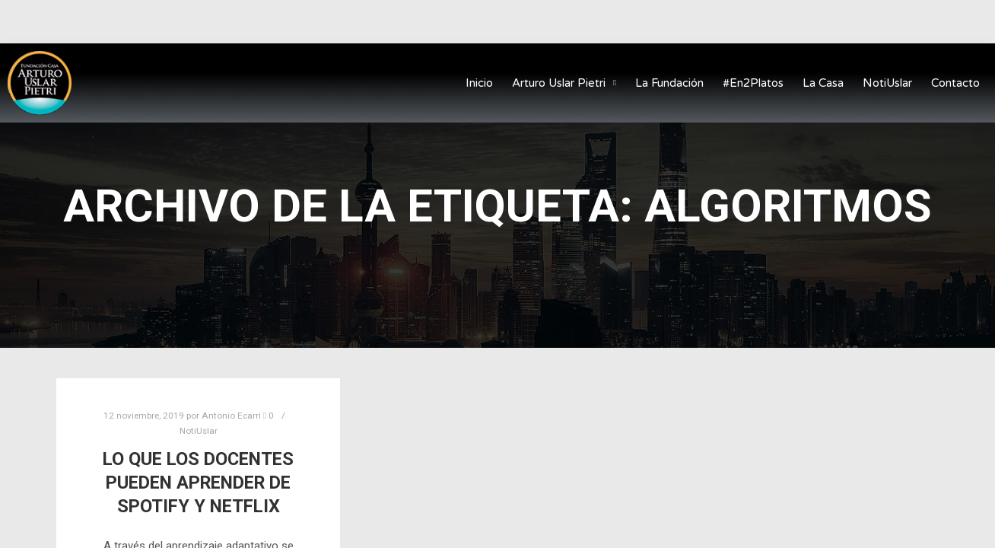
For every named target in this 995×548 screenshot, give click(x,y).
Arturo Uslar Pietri (564, 83)
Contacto (955, 83)
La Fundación (669, 83)
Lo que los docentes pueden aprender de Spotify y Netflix (198, 482)
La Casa (823, 83)
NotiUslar (887, 83)
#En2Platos (753, 83)
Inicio (479, 83)
